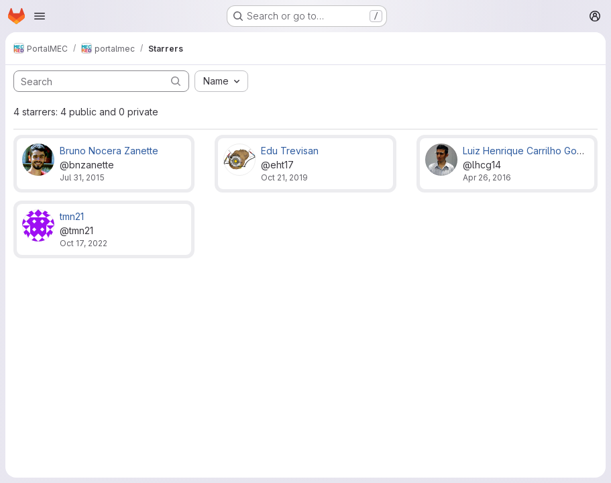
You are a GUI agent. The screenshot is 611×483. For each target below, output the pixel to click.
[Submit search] (176, 81)
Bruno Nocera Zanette (109, 150)
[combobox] (221, 81)
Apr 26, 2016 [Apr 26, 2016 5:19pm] (487, 177)
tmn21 (72, 216)
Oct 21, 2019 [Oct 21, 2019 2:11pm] (284, 177)
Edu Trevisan (290, 150)
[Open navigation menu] (39, 16)
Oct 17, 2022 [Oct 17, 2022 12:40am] (83, 243)
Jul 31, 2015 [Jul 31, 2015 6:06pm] (82, 177)
